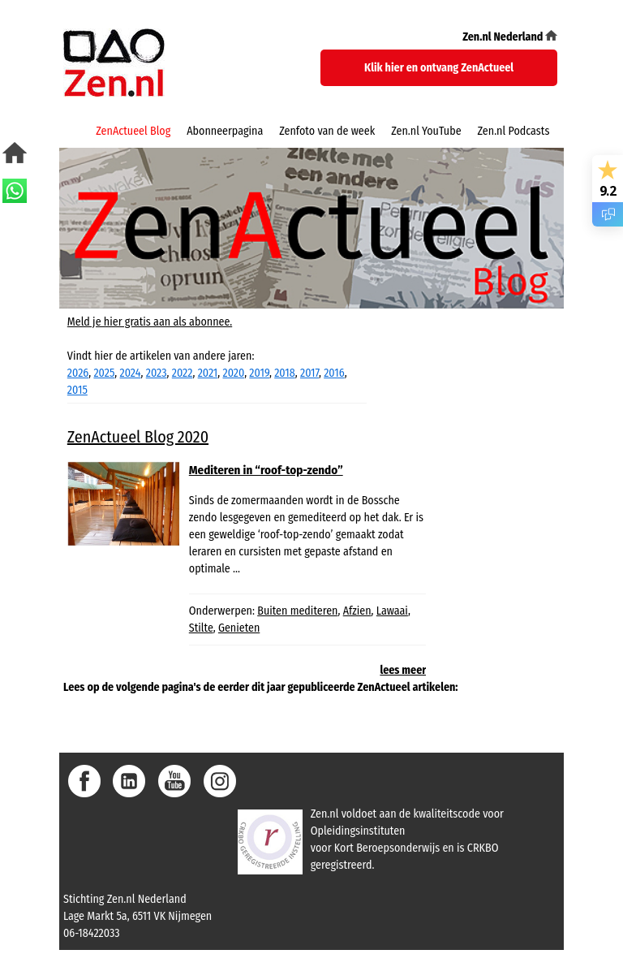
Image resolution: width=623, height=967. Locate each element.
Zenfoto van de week (327, 131)
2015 (77, 390)
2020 (234, 373)
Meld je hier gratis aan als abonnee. (149, 322)
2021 (208, 373)
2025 (103, 373)
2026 (77, 373)
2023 (156, 373)
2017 (309, 373)
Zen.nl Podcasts (514, 131)
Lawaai (392, 611)
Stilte (201, 628)
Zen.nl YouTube (426, 131)
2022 (182, 373)
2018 (284, 373)
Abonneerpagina (225, 131)
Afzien (357, 611)
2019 (259, 373)
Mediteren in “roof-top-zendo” (266, 470)
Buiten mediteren (297, 611)
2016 (334, 373)
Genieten (239, 628)
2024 (130, 373)
